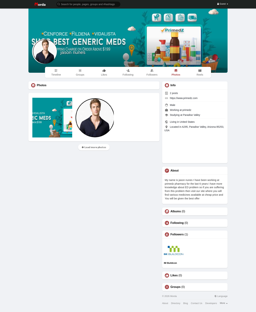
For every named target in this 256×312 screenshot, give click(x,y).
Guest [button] (222, 3)
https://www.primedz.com (184, 98)
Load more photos (94, 147)
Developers (211, 303)
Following (177, 223)
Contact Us (196, 303)
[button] (88, 4)
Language (221, 296)
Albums (175, 211)
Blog (185, 303)
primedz (186, 110)
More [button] (224, 303)
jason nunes (72, 52)
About (165, 303)
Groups (175, 287)
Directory (175, 303)
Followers (177, 234)
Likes (174, 275)
